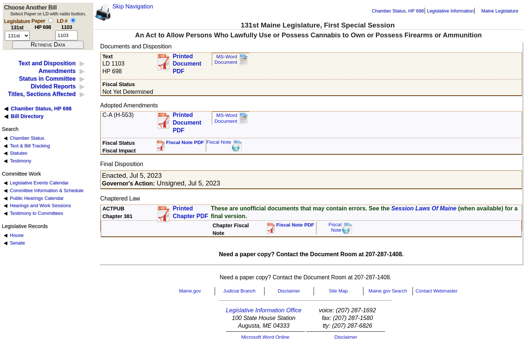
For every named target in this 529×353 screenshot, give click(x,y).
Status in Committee (47, 79)
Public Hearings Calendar (37, 198)
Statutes (18, 153)
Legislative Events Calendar (39, 182)
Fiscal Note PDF (185, 142)
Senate (17, 243)
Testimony (20, 160)
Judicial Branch (239, 291)
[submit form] (48, 45)
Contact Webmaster (436, 291)
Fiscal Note (218, 142)
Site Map (338, 291)
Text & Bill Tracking (30, 145)
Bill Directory (27, 116)
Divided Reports (53, 86)
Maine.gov (190, 291)
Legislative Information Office (264, 310)
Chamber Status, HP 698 (398, 11)
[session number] (17, 36)
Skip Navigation (132, 6)
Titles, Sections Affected (41, 94)
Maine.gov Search (388, 291)
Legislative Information (450, 11)
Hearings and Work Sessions (40, 205)
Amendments (56, 71)
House (16, 235)
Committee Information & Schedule (47, 190)
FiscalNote (335, 227)
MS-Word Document (225, 59)
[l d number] (66, 35)
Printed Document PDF (187, 61)
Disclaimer (289, 291)
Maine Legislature (499, 11)
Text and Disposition (46, 63)
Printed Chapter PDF (190, 212)
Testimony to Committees (36, 213)
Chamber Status (27, 138)
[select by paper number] (50, 20)
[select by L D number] (73, 20)
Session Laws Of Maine (423, 208)
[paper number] (42, 35)
